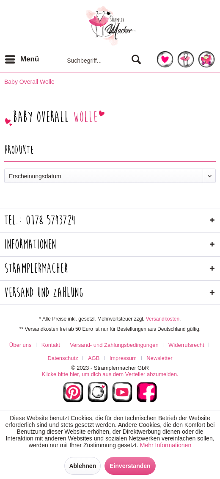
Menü (22, 58)
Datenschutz (62, 358)
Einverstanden (130, 465)
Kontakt (50, 345)
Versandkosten (162, 319)
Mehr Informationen (165, 445)
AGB (93, 358)
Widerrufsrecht (186, 345)
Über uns (20, 345)
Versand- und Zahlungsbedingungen (114, 345)
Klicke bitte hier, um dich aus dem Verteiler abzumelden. (109, 374)
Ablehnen (82, 465)
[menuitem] (21, 59)
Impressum (123, 358)
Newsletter (159, 358)
